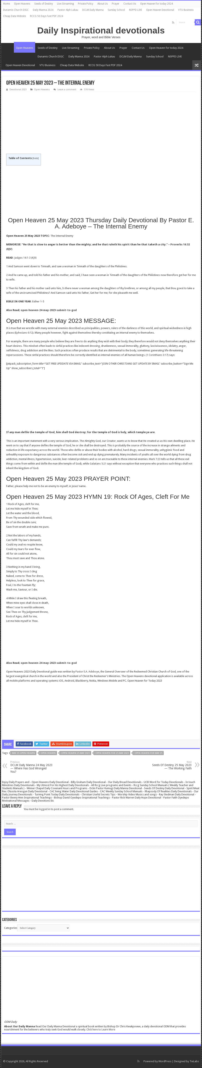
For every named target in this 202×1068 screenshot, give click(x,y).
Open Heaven (48, 753)
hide (35, 158)
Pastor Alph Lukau (67, 9)
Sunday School (116, 9)
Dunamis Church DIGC (16, 9)
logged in (44, 809)
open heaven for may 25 (148, 753)
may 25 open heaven (23, 753)
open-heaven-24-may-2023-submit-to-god (49, 310)
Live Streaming (65, 3)
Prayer (115, 3)
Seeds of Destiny (43, 3)
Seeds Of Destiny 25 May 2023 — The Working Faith (170, 765)
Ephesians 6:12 (24, 332)
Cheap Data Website (14, 16)
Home (6, 3)
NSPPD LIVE (135, 9)
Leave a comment (66, 89)
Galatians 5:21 (98, 463)
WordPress (164, 1061)
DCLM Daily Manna (93, 9)
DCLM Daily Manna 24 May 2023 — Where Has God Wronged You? (31, 767)
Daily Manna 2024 (43, 9)
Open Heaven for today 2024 (156, 3)
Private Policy (85, 3)
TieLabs (194, 1061)
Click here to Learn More (100, 1029)
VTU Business (186, 9)
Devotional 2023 (18, 89)
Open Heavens (22, 3)
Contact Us (129, 3)
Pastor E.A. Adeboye (87, 671)
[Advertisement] (101, 123)
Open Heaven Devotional (160, 9)
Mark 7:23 (154, 459)
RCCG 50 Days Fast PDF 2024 (46, 16)
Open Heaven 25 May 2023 (75, 753)
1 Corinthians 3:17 (157, 354)
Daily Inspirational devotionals (101, 30)
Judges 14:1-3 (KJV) (25, 257)
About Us (102, 3)
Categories (10, 927)
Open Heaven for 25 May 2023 (112, 753)
